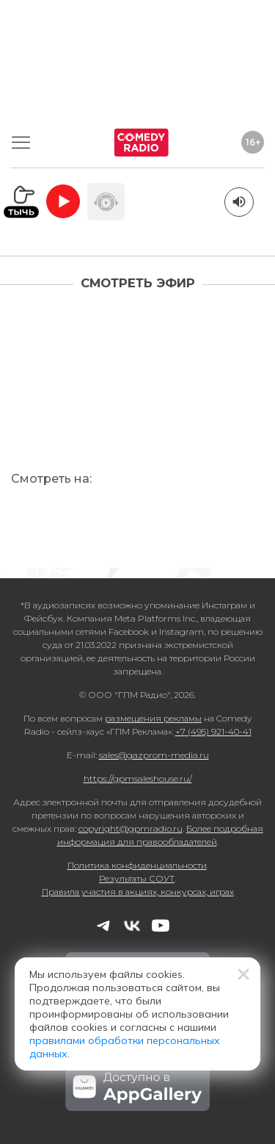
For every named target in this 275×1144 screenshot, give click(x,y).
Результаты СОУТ (137, 878)
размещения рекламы (153, 718)
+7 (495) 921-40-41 (213, 731)
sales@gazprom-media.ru (154, 754)
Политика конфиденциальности (137, 865)
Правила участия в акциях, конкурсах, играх (138, 891)
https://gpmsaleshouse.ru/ (138, 778)
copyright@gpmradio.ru (130, 828)
